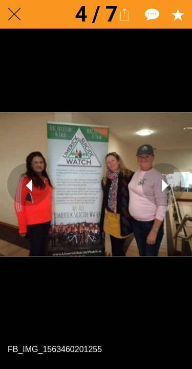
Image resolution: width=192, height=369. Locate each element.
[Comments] (151, 14)
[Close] (14, 14)
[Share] (124, 14)
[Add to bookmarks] (177, 14)
